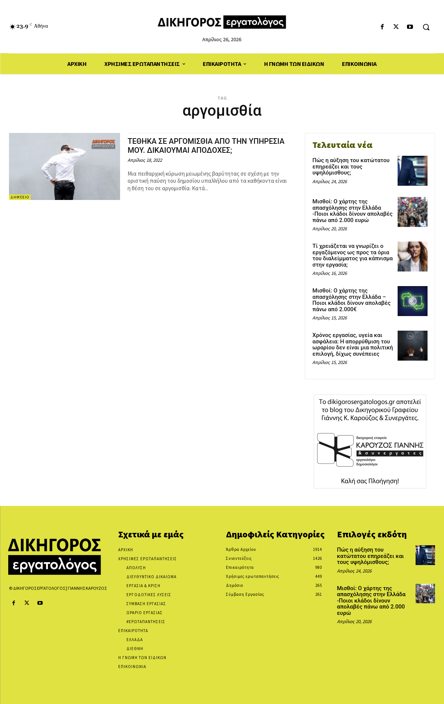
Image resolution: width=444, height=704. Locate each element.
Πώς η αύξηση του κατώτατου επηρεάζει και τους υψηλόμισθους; (350, 166)
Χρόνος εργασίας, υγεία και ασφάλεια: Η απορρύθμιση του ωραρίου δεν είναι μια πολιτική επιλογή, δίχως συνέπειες (352, 344)
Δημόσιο (19, 197)
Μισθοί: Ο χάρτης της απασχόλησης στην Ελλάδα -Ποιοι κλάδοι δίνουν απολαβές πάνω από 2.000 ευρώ (352, 211)
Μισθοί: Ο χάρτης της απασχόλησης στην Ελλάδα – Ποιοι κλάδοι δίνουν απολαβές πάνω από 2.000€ (351, 300)
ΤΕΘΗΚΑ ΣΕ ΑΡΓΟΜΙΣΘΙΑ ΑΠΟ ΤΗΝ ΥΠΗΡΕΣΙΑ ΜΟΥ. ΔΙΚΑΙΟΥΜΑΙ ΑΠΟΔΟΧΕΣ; (202, 145)
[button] (426, 27)
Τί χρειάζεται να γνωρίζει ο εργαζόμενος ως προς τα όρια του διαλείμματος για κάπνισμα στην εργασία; (352, 255)
